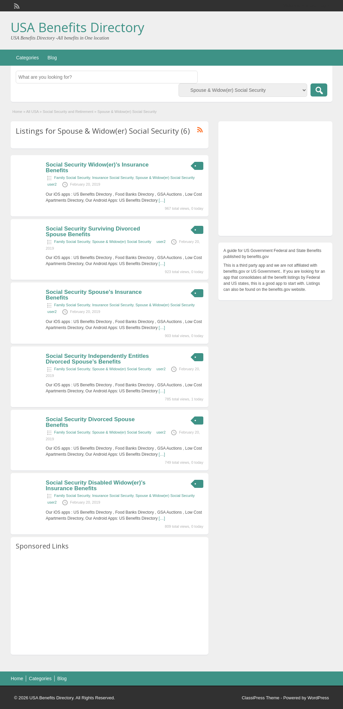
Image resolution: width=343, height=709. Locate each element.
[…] (162, 200)
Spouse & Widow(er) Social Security (165, 178)
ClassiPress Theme (260, 697)
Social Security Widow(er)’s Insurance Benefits (97, 168)
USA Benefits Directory (77, 27)
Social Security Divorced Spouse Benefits (90, 422)
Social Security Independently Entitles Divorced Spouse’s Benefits (97, 359)
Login (324, 5)
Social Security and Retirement (68, 112)
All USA (32, 112)
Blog (52, 57)
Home (17, 112)
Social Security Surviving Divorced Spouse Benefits (93, 231)
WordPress (318, 697)
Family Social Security (72, 178)
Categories (27, 57)
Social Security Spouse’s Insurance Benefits (94, 295)
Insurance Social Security (112, 178)
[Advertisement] (109, 603)
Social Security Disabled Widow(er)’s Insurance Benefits (96, 485)
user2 (52, 184)
